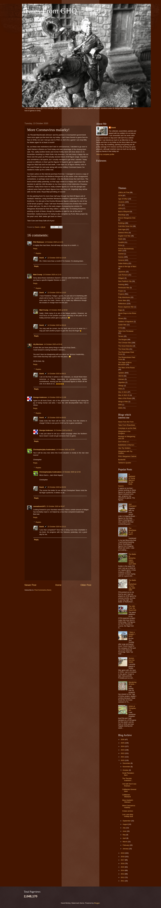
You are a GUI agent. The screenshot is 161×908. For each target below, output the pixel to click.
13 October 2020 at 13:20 (57, 292)
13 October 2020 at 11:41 (52, 274)
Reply (35, 248)
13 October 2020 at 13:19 (57, 258)
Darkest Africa (123, 233)
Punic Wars (122, 300)
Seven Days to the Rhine (127, 313)
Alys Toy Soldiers (124, 448)
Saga (120, 310)
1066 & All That (123, 192)
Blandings (121, 215)
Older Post (85, 585)
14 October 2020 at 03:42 (53, 344)
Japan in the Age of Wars (127, 266)
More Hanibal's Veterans (127, 801)
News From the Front (125, 422)
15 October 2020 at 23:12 (57, 526)
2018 (123, 856)
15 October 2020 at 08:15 (63, 430)
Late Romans (123, 275)
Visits (120, 389)
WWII (120, 408)
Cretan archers (127, 811)
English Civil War (124, 236)
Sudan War (122, 325)
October (126, 770)
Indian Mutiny (123, 263)
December (127, 763)
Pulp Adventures (124, 297)
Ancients (121, 202)
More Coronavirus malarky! (128, 806)
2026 (123, 739)
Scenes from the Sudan (131, 660)
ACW (120, 195)
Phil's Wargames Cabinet (127, 456)
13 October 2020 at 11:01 (54, 242)
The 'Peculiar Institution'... (127, 779)
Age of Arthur (123, 199)
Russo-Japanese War (126, 307)
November (127, 767)
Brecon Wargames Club (126, 218)
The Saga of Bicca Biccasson (124, 363)
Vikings (120, 386)
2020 (123, 760)
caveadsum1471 (39, 506)
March (125, 842)
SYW (120, 328)
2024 (123, 746)
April (124, 838)
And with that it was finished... (129, 785)
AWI (119, 205)
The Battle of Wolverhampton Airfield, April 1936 (132, 559)
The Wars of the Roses (126, 368)
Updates (121, 373)
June (125, 831)
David (41, 258)
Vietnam (121, 379)
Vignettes (121, 382)
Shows (120, 318)
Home (58, 585)
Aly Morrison (38, 344)
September (127, 821)
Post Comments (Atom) (42, 590)
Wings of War (123, 401)
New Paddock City (124, 281)
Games (121, 257)
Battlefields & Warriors (126, 445)
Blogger (97, 903)
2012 (123, 877)
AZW (120, 208)
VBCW (120, 376)
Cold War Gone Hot (125, 226)
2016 (123, 863)
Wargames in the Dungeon (124, 432)
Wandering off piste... (132, 683)
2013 (123, 874)
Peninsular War (123, 288)
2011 (123, 881)
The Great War (123, 349)
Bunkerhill (121, 460)
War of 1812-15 (123, 395)
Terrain (120, 336)
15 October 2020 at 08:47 (55, 506)
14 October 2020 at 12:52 (71, 472)
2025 (123, 743)
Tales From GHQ (51, 11)
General (121, 260)
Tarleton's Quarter (124, 463)
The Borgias (122, 339)
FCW (120, 245)
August (125, 824)
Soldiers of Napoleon (125, 321)
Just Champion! (132, 505)
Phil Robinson (38, 242)
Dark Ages (122, 229)
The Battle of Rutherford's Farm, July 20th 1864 (132, 585)
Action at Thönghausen (132, 708)
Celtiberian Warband (126, 796)
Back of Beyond (124, 211)
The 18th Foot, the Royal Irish (132, 608)
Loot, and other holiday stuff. (127, 815)
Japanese (121, 272)
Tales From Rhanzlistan (126, 425)
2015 (123, 867)
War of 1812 (122, 392)
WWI (120, 405)
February (126, 845)
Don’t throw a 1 (123, 442)
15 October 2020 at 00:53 (57, 487)
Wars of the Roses (124, 398)
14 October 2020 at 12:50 (65, 449)
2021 (123, 757)
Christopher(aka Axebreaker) (44, 449)
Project (120, 291)
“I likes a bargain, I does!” (132, 634)
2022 (123, 753)
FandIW (121, 242)
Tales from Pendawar (125, 331)
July (124, 828)
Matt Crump (37, 274)
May (124, 835)
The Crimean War (124, 343)
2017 (123, 860)
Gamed (121, 254)
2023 (123, 750)
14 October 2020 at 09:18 (57, 325)
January (126, 849)
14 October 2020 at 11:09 (57, 397)
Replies (38, 253)
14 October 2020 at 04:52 (58, 310)
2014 (123, 870)
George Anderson (40, 397)
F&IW (120, 239)
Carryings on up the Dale (127, 428)
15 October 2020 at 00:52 (57, 417)
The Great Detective (125, 346)
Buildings (121, 223)
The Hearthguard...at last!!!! (132, 531)
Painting (121, 284)
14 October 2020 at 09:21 (57, 373)
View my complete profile (105, 154)
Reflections (122, 304)
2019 (123, 853)
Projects (121, 294)
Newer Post (30, 585)
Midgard (121, 278)
